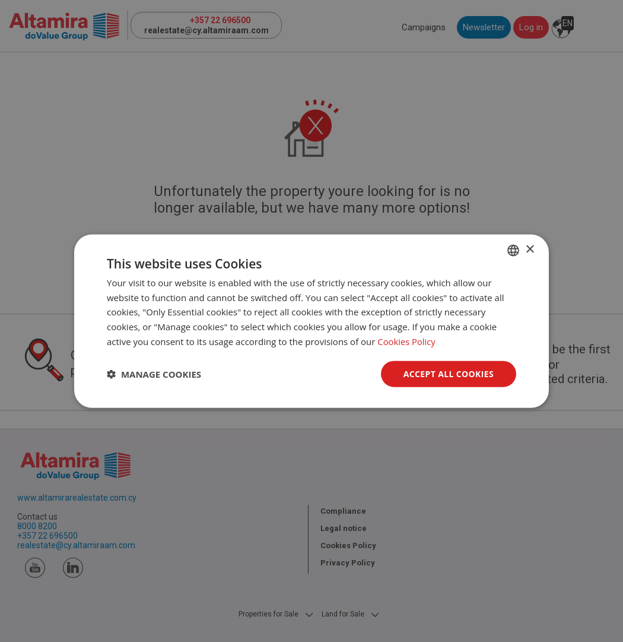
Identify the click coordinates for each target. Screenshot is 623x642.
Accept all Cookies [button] (448, 373)
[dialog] (311, 321)
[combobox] (513, 250)
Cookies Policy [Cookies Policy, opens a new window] (406, 341)
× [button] (529, 249)
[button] (154, 374)
